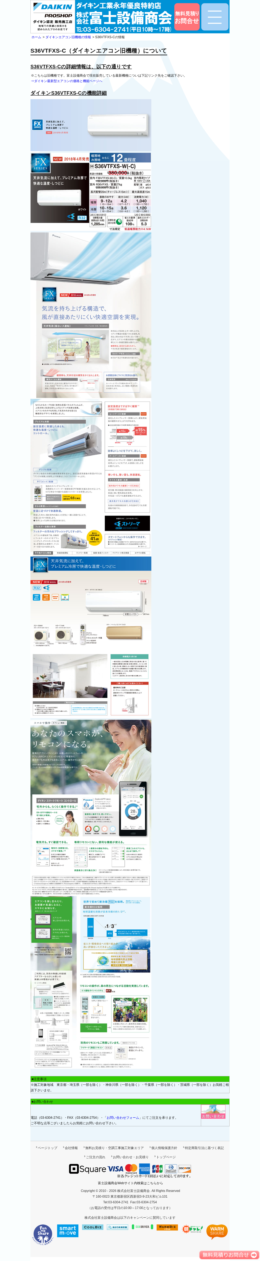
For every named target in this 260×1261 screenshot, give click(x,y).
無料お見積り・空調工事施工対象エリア (114, 1148)
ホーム (36, 37)
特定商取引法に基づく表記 (204, 1148)
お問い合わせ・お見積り (131, 1157)
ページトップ (47, 1148)
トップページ (166, 1157)
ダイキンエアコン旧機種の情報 (68, 37)
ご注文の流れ (95, 1157)
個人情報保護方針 (164, 1148)
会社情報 (71, 1148)
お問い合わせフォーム (123, 1117)
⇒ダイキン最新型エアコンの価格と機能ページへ (66, 81)
